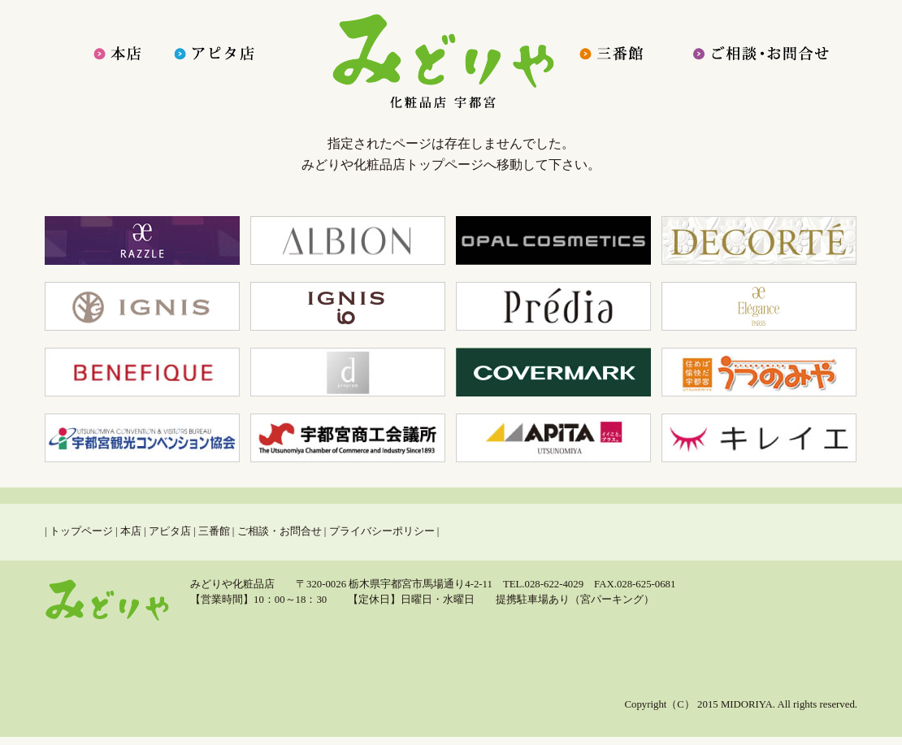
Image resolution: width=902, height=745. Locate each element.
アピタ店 (170, 531)
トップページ (81, 531)
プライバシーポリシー (382, 531)
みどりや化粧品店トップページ (392, 164)
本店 (130, 531)
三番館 (214, 531)
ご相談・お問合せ (279, 531)
